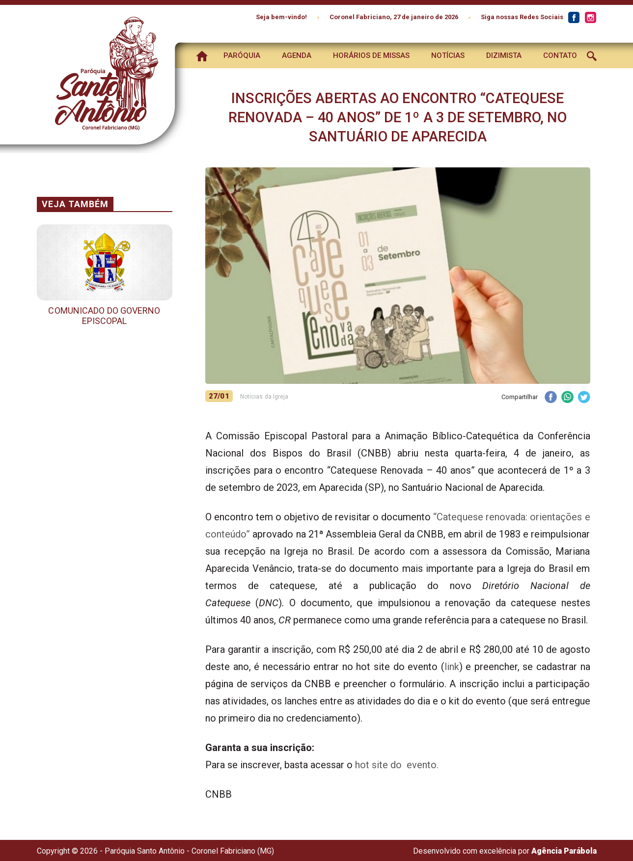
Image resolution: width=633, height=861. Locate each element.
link (451, 667)
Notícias (448, 55)
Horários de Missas (371, 55)
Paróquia (241, 55)
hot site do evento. (397, 765)
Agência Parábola (564, 851)
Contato (560, 55)
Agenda (296, 55)
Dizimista (504, 55)
